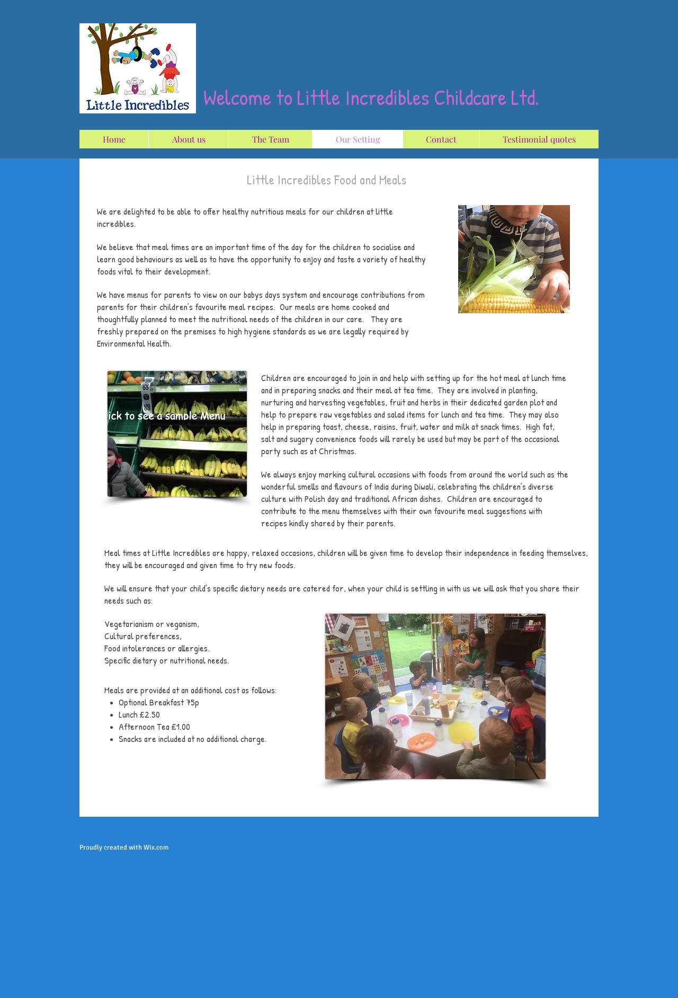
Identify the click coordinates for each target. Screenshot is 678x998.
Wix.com (156, 847)
